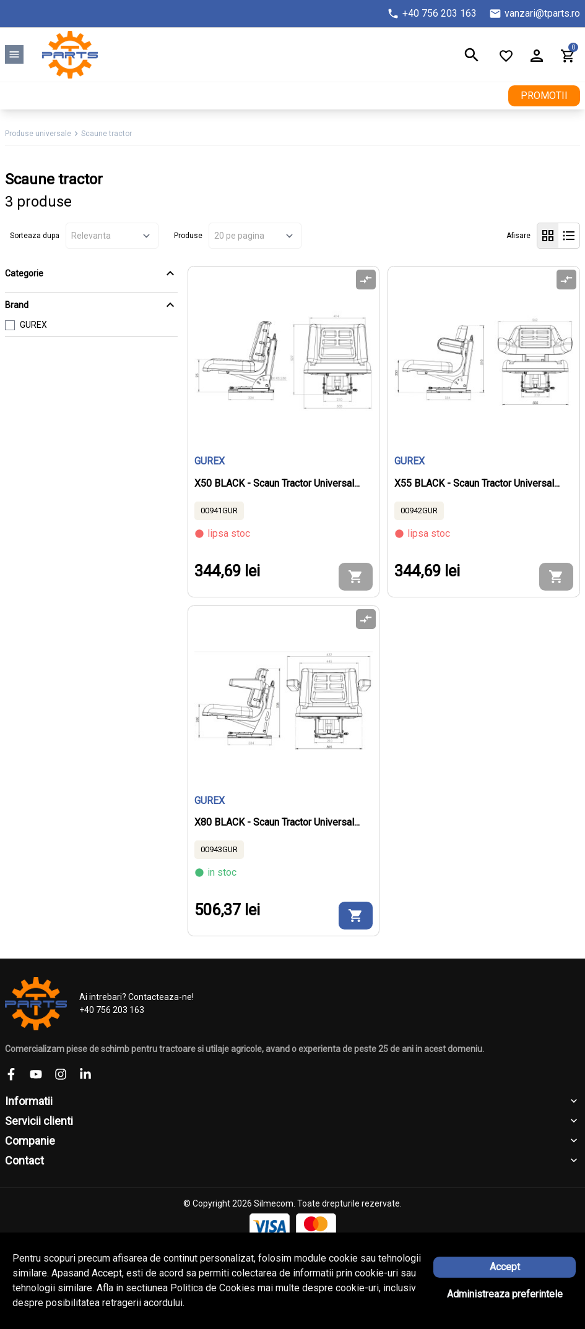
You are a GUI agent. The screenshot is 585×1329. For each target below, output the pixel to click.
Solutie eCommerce (258, 1281)
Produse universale (38, 133)
